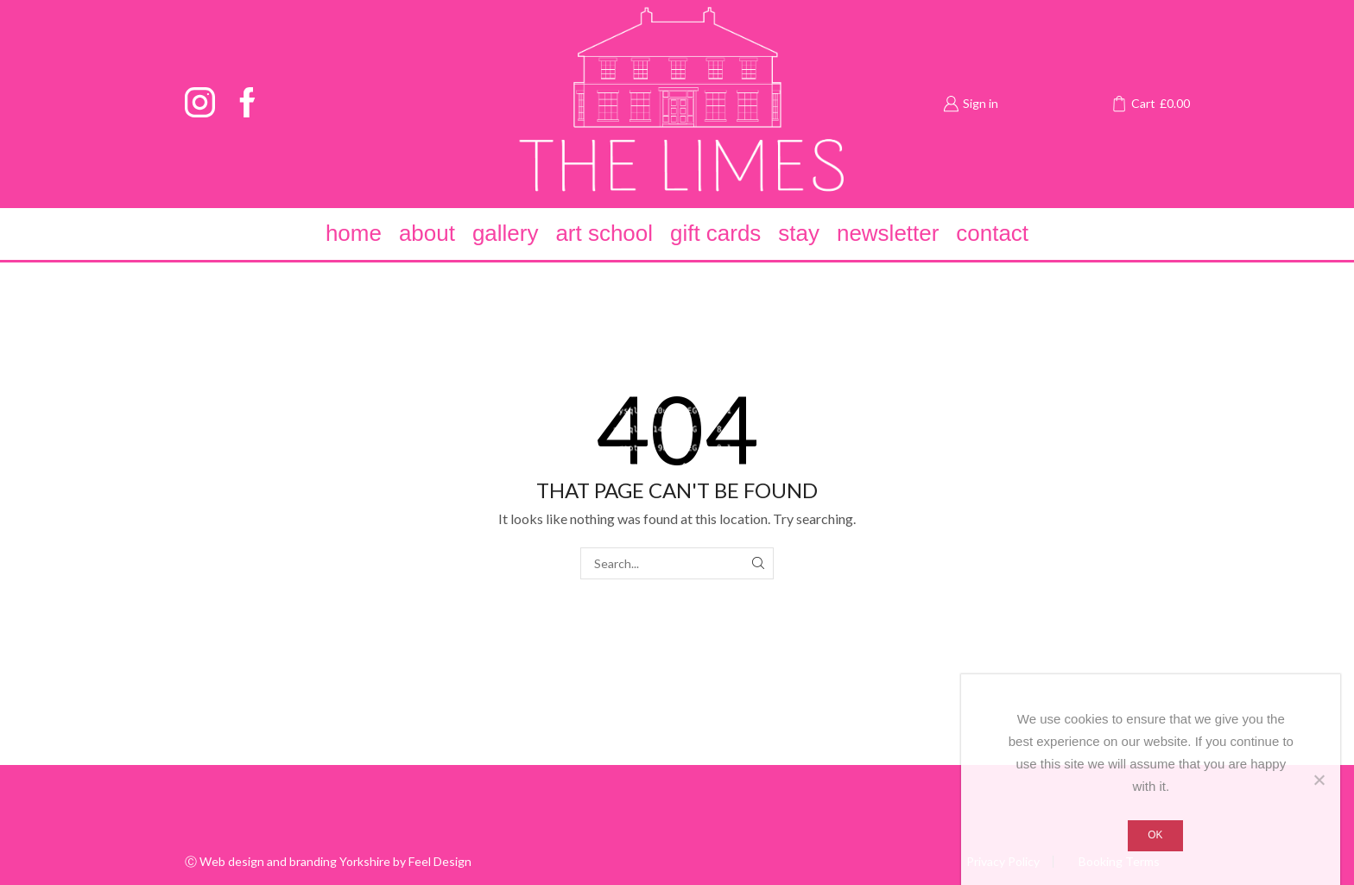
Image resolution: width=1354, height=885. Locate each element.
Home (354, 233)
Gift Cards (715, 233)
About (427, 233)
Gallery (505, 233)
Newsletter (888, 233)
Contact (992, 233)
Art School (604, 233)
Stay (798, 233)
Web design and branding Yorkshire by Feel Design (335, 861)
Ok (1155, 835)
